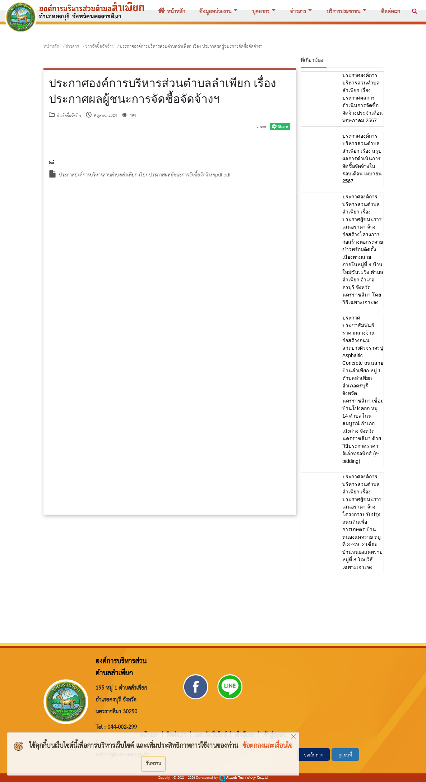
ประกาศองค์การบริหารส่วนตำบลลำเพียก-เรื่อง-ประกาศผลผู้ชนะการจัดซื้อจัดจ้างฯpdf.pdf (140, 175)
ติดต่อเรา (390, 11)
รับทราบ (153, 763)
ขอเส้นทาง (313, 755)
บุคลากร (260, 11)
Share (261, 126)
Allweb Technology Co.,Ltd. (243, 777)
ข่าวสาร (298, 11)
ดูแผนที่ (345, 755)
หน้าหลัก (171, 11)
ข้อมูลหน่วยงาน (215, 11)
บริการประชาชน (343, 11)
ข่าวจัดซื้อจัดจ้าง (99, 46)
